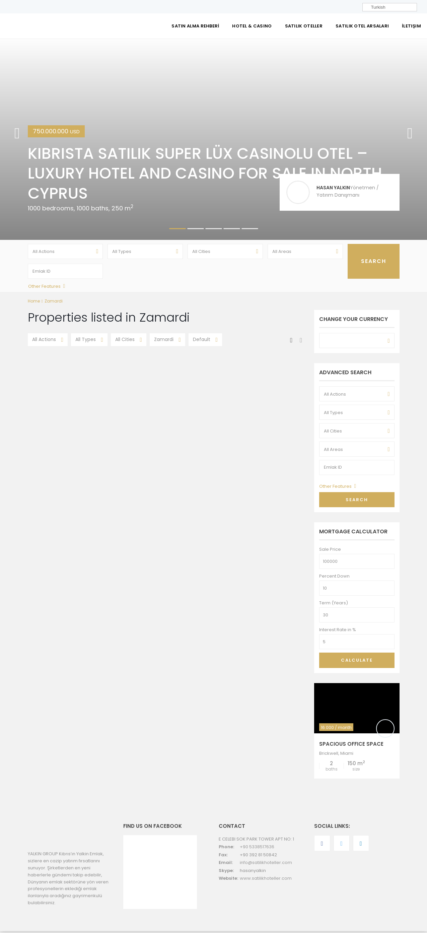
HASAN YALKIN (333, 187)
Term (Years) (333, 605)
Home (34, 303)
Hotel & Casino (252, 26)
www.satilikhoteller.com (266, 880)
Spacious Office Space (351, 746)
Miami (346, 755)
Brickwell (328, 755)
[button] (17, 139)
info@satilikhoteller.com (266, 865)
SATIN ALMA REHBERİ (195, 26)
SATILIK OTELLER (304, 26)
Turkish (374, 7)
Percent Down (334, 578)
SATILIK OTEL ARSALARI (362, 26)
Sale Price (330, 551)
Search (357, 501)
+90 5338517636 (257, 849)
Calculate (357, 662)
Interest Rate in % (337, 632)
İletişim (411, 26)
